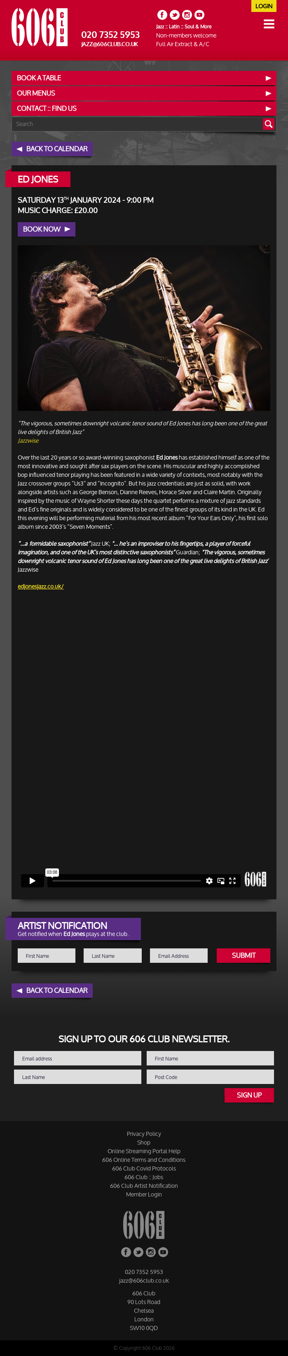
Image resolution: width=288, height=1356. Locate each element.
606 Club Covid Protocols (144, 1168)
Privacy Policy (144, 1133)
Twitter (175, 15)
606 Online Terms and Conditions (143, 1159)
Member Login (144, 1194)
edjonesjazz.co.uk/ (41, 586)
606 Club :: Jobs (143, 1177)
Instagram (187, 15)
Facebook (162, 15)
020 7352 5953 (110, 35)
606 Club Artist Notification (144, 1185)
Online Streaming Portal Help (144, 1151)
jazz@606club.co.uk (109, 44)
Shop (143, 1142)
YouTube (199, 15)
